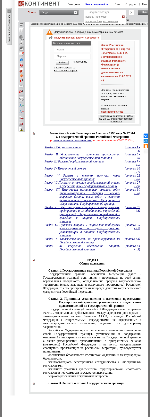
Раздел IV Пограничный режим (65, 168)
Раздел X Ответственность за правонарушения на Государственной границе (82, 240)
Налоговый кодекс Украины (102, 21)
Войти (62, 62)
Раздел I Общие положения (63, 147)
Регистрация (74, 4)
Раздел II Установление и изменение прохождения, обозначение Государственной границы (82, 156)
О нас (118, 4)
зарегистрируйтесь (112, 111)
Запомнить (81, 62)
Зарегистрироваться (65, 67)
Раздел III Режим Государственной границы (74, 161)
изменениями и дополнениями (73, 140)
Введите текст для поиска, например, (102, 17)
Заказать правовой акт (98, 4)
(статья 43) (132, 238)
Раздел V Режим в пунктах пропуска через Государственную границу (82, 177)
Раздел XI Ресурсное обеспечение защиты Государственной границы (82, 247)
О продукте (131, 4)
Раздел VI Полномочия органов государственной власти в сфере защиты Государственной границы (82, 184)
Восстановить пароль (66, 70)
